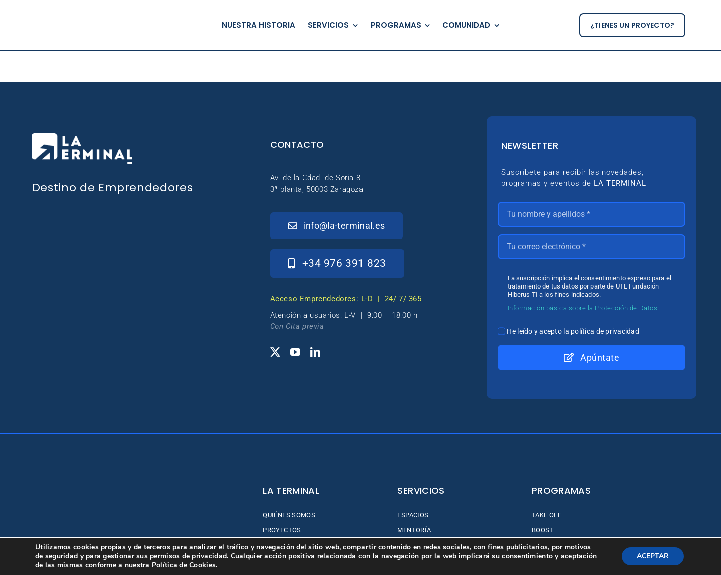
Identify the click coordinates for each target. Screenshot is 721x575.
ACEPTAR (653, 556)
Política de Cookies (184, 565)
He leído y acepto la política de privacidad (573, 331)
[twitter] (275, 352)
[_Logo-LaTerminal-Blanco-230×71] (82, 137)
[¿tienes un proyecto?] (632, 25)
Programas (561, 490)
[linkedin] (315, 352)
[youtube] (295, 352)
